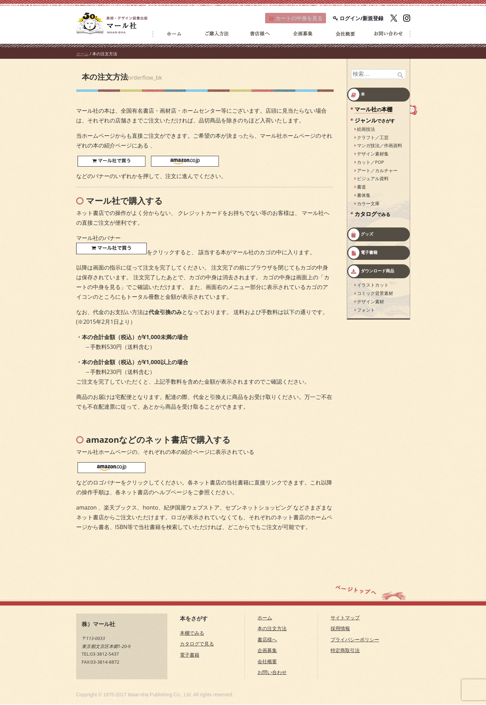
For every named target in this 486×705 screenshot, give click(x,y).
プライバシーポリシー (354, 640)
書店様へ (267, 640)
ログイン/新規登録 (358, 18)
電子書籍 (369, 253)
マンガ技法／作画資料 (379, 146)
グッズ (367, 235)
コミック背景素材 (375, 294)
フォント (366, 310)
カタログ (372, 214)
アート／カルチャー (377, 171)
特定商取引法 (345, 651)
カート (291, 18)
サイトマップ (345, 618)
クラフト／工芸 (373, 138)
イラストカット (373, 285)
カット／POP (370, 163)
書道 (361, 187)
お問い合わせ (272, 673)
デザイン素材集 (373, 154)
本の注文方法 (272, 629)
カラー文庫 (368, 204)
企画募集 (267, 651)
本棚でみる (192, 633)
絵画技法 (366, 130)
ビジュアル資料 (373, 179)
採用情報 (340, 629)
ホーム (82, 54)
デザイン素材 (370, 302)
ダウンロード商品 (377, 271)
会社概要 (267, 662)
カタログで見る (197, 644)
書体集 (364, 196)
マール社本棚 (373, 110)
